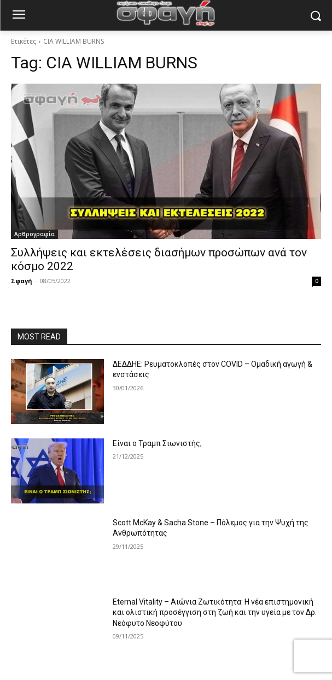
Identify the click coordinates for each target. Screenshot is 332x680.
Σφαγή (21, 281)
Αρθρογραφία (34, 234)
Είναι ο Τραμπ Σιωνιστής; (157, 443)
